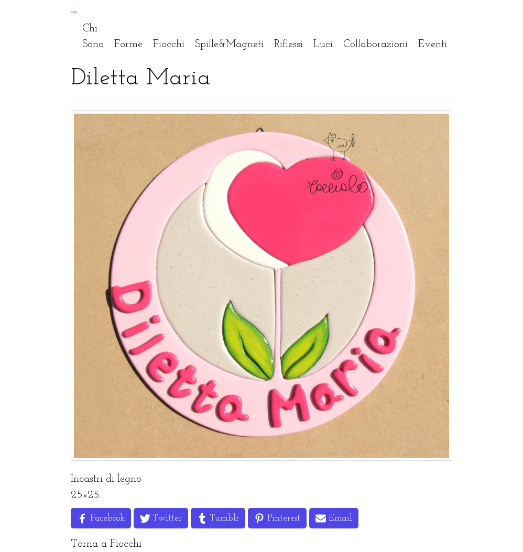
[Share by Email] (333, 518)
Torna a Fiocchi (106, 544)
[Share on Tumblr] (218, 518)
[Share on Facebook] (101, 518)
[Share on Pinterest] (277, 518)
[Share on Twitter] (161, 518)
